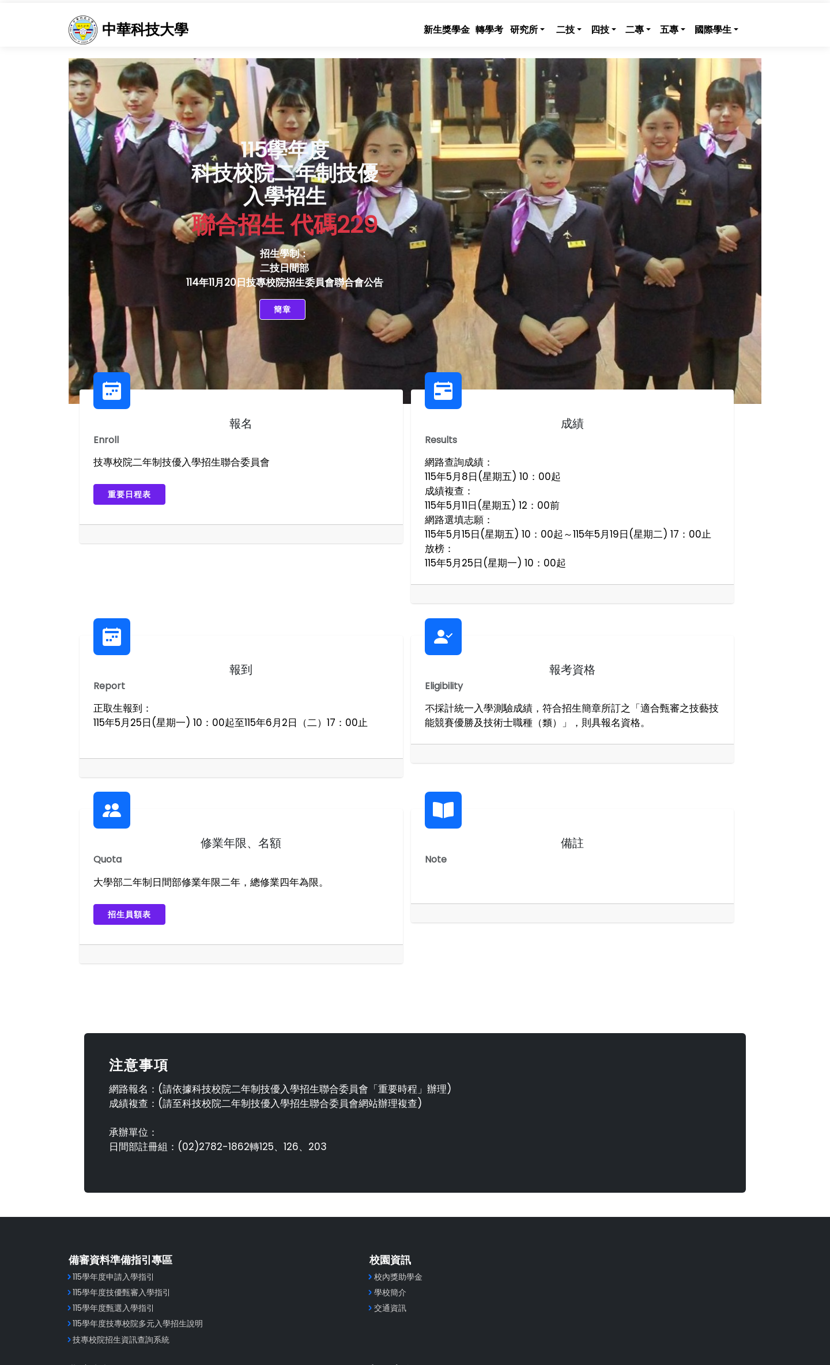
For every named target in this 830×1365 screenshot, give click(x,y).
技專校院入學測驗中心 (638, 1187)
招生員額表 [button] (365, 765)
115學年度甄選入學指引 (133, 1172)
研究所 (506, 28)
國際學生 (695, 28)
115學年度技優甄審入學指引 (141, 1156)
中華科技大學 (161, 28)
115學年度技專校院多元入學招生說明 (157, 1187)
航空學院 (445, 1172)
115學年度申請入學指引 (133, 1140)
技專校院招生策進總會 (638, 1156)
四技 (582, 28)
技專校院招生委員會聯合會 (646, 1172)
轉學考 (471, 28)
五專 (651, 28)
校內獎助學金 (285, 1140)
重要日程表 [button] (140, 497)
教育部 (610, 1140)
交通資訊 (277, 1172)
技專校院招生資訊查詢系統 (140, 1203)
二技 (547, 28)
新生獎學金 (429, 28)
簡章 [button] (253, 312)
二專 (617, 28)
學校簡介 (277, 1156)
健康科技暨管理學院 (465, 1156)
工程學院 (445, 1140)
